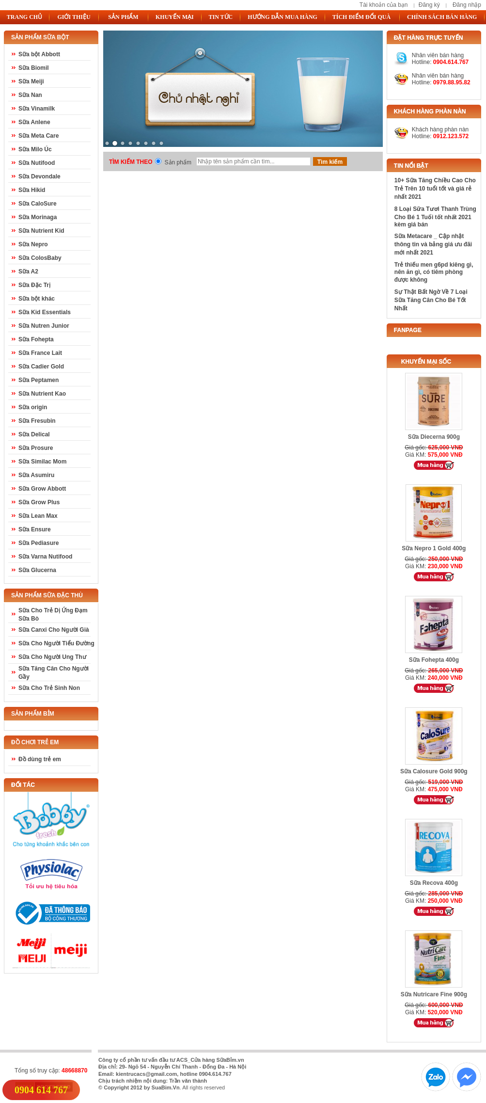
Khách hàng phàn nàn (440, 129)
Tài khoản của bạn (384, 4)
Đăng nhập (467, 4)
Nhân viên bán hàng (438, 75)
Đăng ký (429, 4)
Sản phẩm (178, 162)
